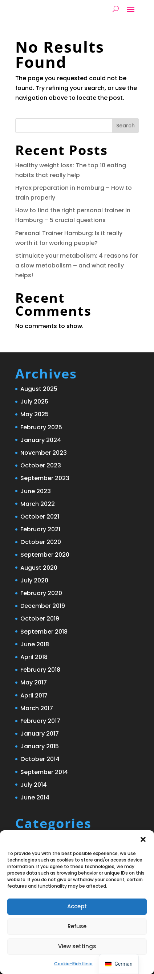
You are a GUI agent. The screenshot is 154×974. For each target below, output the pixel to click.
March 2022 (37, 504)
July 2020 (34, 580)
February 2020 (41, 593)
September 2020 (44, 555)
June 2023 (35, 491)
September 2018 (44, 631)
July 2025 (34, 401)
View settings (77, 946)
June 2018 (34, 644)
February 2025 (41, 427)
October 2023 (40, 465)
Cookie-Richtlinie (73, 964)
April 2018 (34, 657)
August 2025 (38, 389)
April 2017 (34, 695)
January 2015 (39, 746)
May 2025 (34, 414)
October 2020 (40, 542)
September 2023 (44, 478)
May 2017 (33, 682)
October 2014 (40, 759)
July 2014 (33, 785)
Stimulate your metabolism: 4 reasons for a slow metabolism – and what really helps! (76, 265)
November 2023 (43, 453)
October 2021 (39, 516)
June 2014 (34, 797)
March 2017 (36, 708)
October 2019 (39, 618)
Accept (77, 906)
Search (125, 125)
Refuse (77, 926)
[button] (143, 839)
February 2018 (40, 670)
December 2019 (42, 606)
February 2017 (40, 721)
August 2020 (38, 568)
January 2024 (40, 440)
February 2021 (40, 529)
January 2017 (39, 733)
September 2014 (44, 772)
